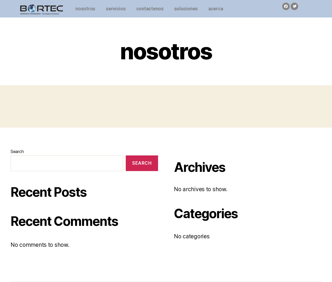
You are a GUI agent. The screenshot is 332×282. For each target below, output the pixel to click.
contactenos (150, 8)
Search (17, 151)
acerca (215, 8)
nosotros (85, 8)
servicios (116, 8)
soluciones (186, 8)
